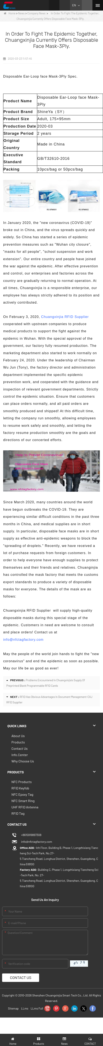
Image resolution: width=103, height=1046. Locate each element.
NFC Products (21, 782)
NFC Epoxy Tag (22, 794)
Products (18, 742)
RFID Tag (18, 813)
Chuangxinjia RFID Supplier (65, 317)
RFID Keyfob (20, 788)
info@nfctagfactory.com (23, 639)
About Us (18, 736)
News (21, 13)
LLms (24, 1008)
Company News (36, 13)
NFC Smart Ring (22, 801)
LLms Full (37, 1008)
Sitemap (13, 1008)
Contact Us (19, 748)
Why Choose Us (22, 761)
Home (9, 13)
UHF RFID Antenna (24, 807)
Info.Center (19, 755)
